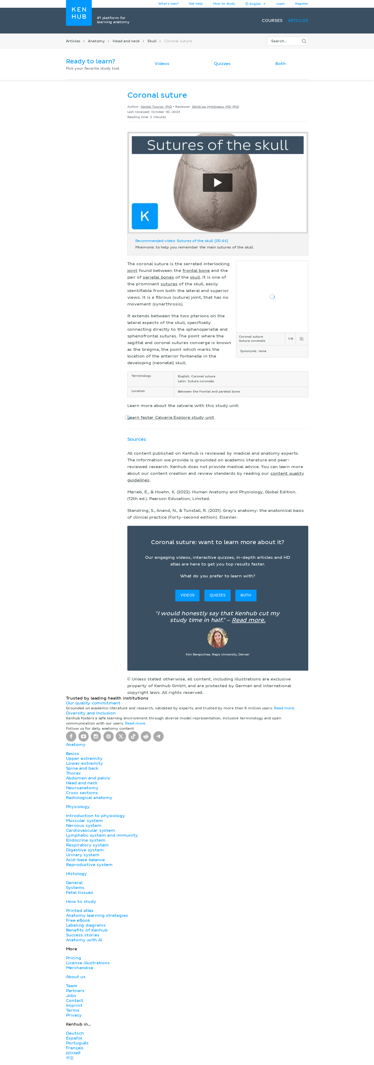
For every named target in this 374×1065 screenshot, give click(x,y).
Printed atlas (80, 911)
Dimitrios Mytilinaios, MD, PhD (215, 107)
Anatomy (96, 41)
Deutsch (75, 1033)
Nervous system (84, 825)
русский (73, 1053)
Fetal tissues (80, 893)
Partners (75, 991)
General (74, 883)
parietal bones (158, 277)
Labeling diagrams (86, 925)
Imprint (74, 1005)
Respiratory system (87, 845)
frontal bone (196, 271)
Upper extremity (84, 758)
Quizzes (222, 64)
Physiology (78, 807)
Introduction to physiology (95, 816)
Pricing (73, 958)
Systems (75, 888)
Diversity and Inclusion (91, 713)
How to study (224, 3)
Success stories (82, 935)
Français (75, 1048)
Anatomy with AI (84, 940)
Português (77, 1043)
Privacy (74, 1015)
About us (76, 977)
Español (74, 1038)
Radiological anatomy (89, 798)
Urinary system (82, 855)
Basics (72, 754)
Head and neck (126, 41)
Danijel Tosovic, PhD (156, 107)
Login (280, 3)
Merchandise (79, 968)
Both (280, 64)
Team (71, 986)
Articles (298, 21)
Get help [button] (195, 3)
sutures (169, 284)
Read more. (248, 620)
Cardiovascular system (90, 830)
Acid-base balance (85, 860)
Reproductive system (89, 865)
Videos (162, 64)
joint (132, 271)
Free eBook (78, 920)
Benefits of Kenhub (87, 930)
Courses (272, 21)
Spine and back (82, 768)
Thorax (73, 773)
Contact (74, 1001)
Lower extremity (84, 763)
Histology (76, 874)
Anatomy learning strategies (97, 915)
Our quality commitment (93, 703)
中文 (70, 1058)
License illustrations (88, 963)
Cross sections (82, 793)
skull (195, 277)
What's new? (168, 3)
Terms (72, 1010)
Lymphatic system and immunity (102, 835)
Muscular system (84, 821)
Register (301, 3)
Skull (151, 41)
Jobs (71, 996)
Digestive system (85, 850)
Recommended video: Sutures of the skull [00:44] (181, 241)
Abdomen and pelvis (88, 778)
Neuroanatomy (82, 788)
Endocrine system (85, 840)
